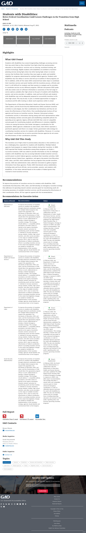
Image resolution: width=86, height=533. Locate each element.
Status (46, 200)
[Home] (14, 498)
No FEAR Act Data (56, 525)
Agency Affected (9, 200)
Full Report (36, 38)
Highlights (9, 38)
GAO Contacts (49, 38)
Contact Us (7, 454)
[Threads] (22, 29)
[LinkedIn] (14, 29)
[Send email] (27, 29)
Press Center (57, 496)
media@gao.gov (9, 445)
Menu (82, 3)
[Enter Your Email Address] (43, 485)
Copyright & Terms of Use (57, 508)
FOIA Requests (57, 521)
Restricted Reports (56, 503)
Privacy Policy (56, 511)
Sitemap (57, 515)
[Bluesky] (18, 29)
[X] (9, 29)
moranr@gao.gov (10, 430)
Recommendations (23, 38)
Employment (6, 462)
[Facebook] (5, 29)
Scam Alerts (57, 523)
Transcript (66, 47)
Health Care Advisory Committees (57, 528)
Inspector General (57, 501)
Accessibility (57, 513)
